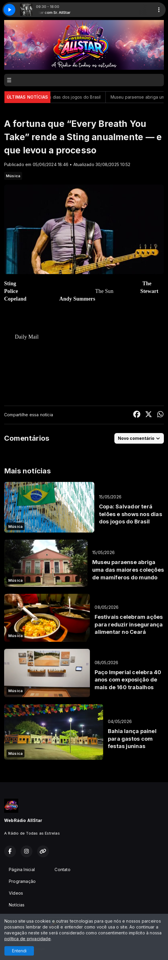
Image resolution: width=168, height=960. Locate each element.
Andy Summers (77, 299)
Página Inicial (22, 869)
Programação (22, 881)
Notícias (17, 904)
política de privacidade (27, 938)
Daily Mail (27, 337)
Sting (10, 283)
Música (13, 175)
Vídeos (16, 893)
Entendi (19, 950)
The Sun (104, 291)
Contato (62, 869)
